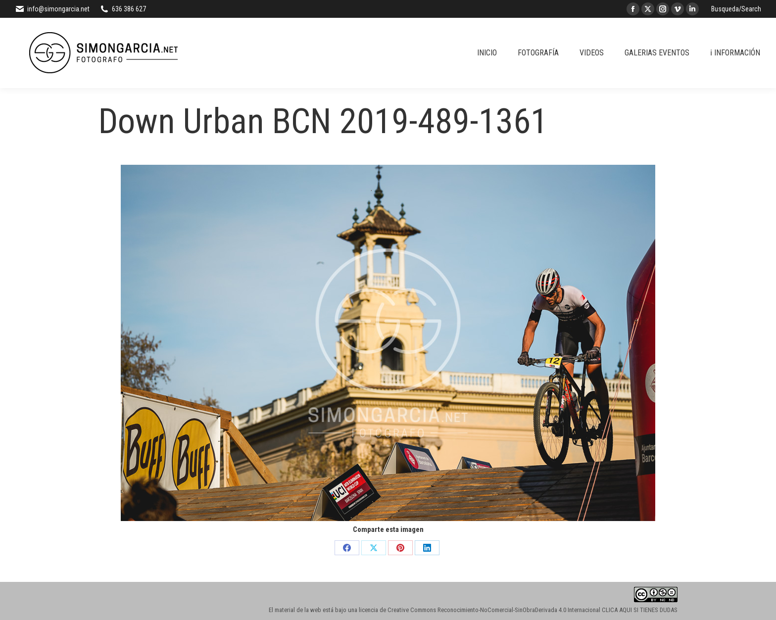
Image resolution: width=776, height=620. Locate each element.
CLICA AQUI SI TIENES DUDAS (640, 610)
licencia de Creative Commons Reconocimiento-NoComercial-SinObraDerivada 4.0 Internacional (479, 610)
